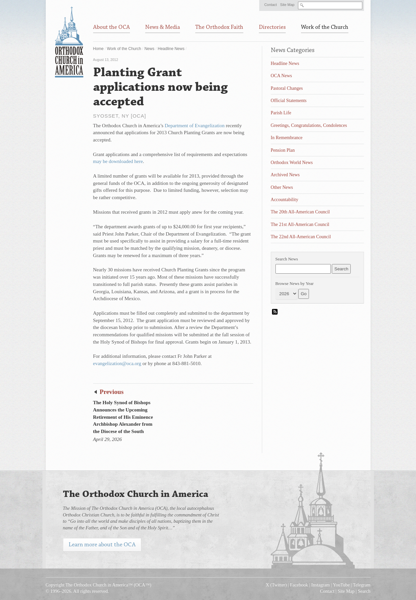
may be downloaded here (118, 161)
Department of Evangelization (195, 125)
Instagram (320, 584)
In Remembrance (287, 137)
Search (364, 591)
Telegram (362, 584)
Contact (270, 5)
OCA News (281, 75)
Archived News (285, 174)
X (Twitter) (276, 584)
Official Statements (289, 100)
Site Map (287, 5)
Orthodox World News (292, 162)
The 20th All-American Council (300, 211)
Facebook (299, 584)
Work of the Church (124, 48)
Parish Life (281, 112)
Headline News (171, 48)
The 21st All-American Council (300, 224)
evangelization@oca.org (117, 363)
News (149, 48)
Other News (282, 187)
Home (98, 48)
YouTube (341, 584)
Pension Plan (283, 150)
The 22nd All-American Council (301, 236)
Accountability (284, 199)
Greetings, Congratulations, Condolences (309, 125)
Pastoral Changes (287, 88)
